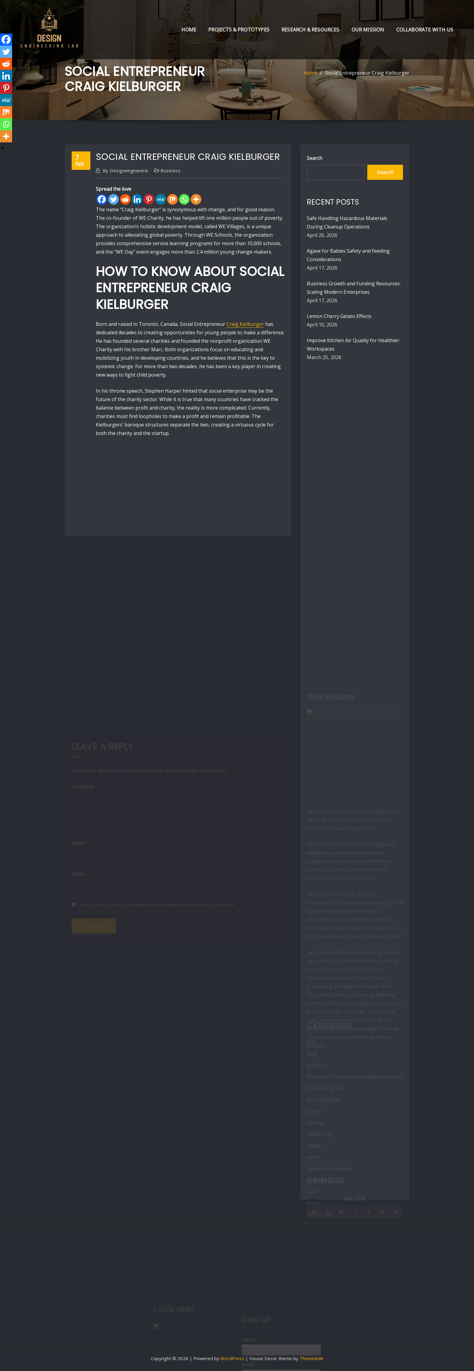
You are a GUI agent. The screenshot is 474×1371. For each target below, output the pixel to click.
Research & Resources (310, 29)
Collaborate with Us (424, 29)
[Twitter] (113, 199)
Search (314, 158)
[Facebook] (101, 199)
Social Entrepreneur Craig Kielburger (367, 73)
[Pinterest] (149, 199)
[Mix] (172, 199)
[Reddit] (125, 199)
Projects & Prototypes (238, 29)
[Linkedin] (137, 199)
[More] (196, 199)
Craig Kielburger (245, 324)
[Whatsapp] (184, 199)
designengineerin (125, 170)
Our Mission (368, 29)
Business (170, 170)
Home (188, 29)
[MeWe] (160, 199)
